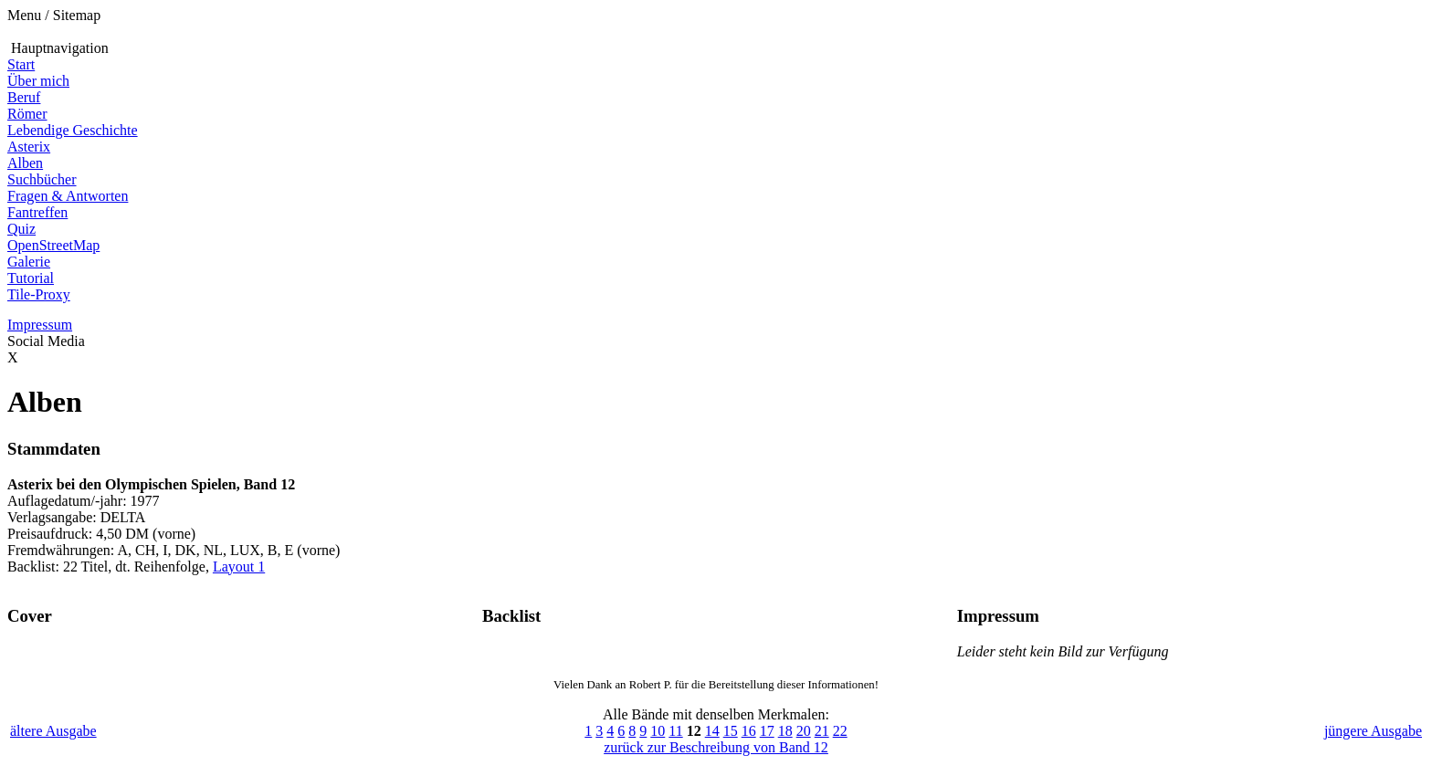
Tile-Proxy (38, 294)
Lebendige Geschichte (72, 130)
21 (822, 731)
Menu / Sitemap (53, 15)
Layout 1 (239, 566)
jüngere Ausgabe (1373, 731)
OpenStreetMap (53, 245)
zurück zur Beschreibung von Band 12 (716, 747)
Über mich (38, 81)
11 (675, 731)
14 (712, 731)
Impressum (39, 324)
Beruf (23, 97)
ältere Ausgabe (53, 731)
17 (767, 731)
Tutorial (30, 278)
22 (840, 731)
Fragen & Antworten (67, 196)
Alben (25, 163)
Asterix (28, 146)
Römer (27, 113)
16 (749, 731)
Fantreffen (37, 212)
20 (803, 731)
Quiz (21, 228)
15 (730, 731)
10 (657, 731)
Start (21, 64)
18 (785, 731)
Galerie (28, 261)
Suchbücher (42, 179)
